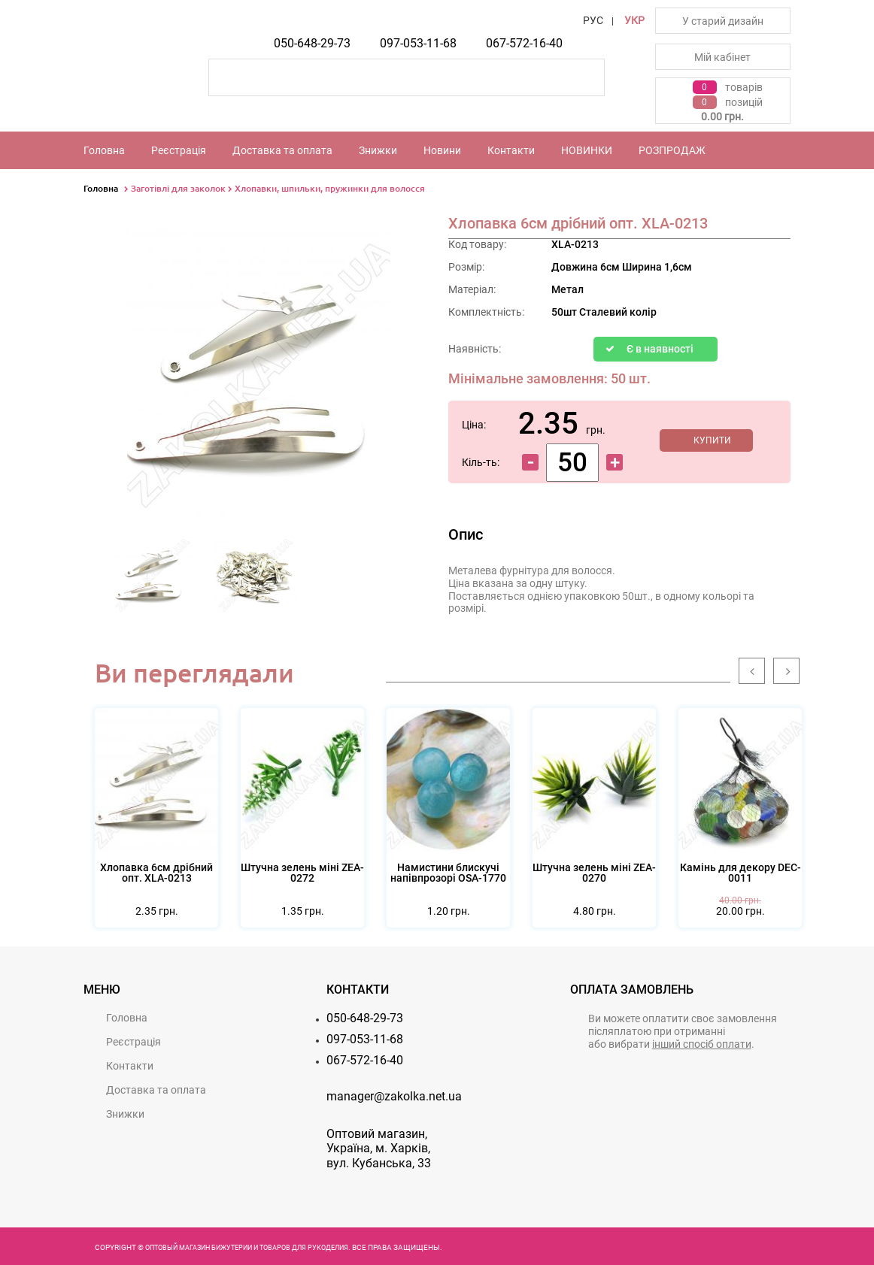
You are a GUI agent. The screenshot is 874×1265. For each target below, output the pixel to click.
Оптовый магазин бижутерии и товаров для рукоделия (246, 1247)
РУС (593, 20)
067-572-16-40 (524, 43)
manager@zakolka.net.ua (394, 1096)
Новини (442, 150)
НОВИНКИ (586, 150)
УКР (634, 20)
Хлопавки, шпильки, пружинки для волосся (330, 188)
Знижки (378, 150)
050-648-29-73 (312, 43)
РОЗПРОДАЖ (672, 150)
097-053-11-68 (418, 43)
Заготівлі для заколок (178, 188)
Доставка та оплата (282, 150)
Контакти (511, 150)
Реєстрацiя (178, 150)
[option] (152, 577)
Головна (104, 150)
